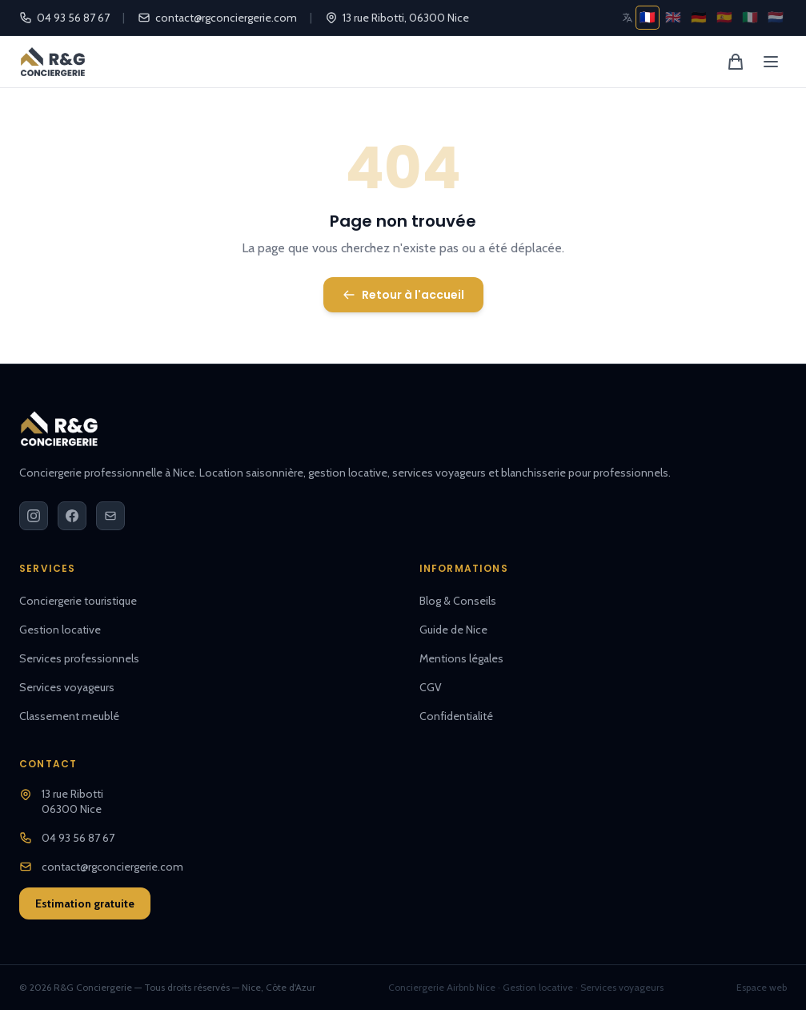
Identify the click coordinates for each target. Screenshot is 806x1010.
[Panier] (736, 62)
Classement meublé (69, 716)
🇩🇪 (699, 17)
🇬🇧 (673, 17)
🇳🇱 (776, 17)
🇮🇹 (750, 17)
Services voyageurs (66, 687)
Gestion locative (60, 629)
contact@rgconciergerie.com (217, 17)
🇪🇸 (724, 17)
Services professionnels (79, 658)
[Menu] (771, 62)
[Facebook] (72, 515)
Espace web (761, 987)
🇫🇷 (648, 17)
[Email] (110, 515)
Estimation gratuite (84, 903)
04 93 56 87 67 (64, 17)
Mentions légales (461, 658)
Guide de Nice (453, 629)
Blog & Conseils (457, 601)
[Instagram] (33, 515)
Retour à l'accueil (403, 295)
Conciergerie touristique (78, 601)
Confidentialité (456, 716)
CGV (430, 687)
